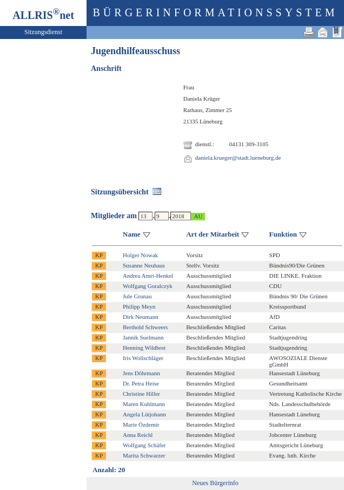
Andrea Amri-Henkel (148, 275)
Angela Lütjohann (144, 414)
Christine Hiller (141, 393)
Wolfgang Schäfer (144, 445)
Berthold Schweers (145, 327)
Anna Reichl (138, 435)
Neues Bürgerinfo (215, 483)
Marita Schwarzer (144, 455)
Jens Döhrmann (141, 373)
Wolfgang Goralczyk (148, 286)
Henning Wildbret (144, 347)
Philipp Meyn (139, 306)
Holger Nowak (140, 255)
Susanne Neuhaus (144, 265)
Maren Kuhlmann (144, 404)
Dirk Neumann (140, 316)
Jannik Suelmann (143, 337)
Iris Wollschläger (143, 358)
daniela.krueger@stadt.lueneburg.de (238, 157)
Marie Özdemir (141, 424)
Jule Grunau (137, 296)
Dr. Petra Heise (141, 383)
